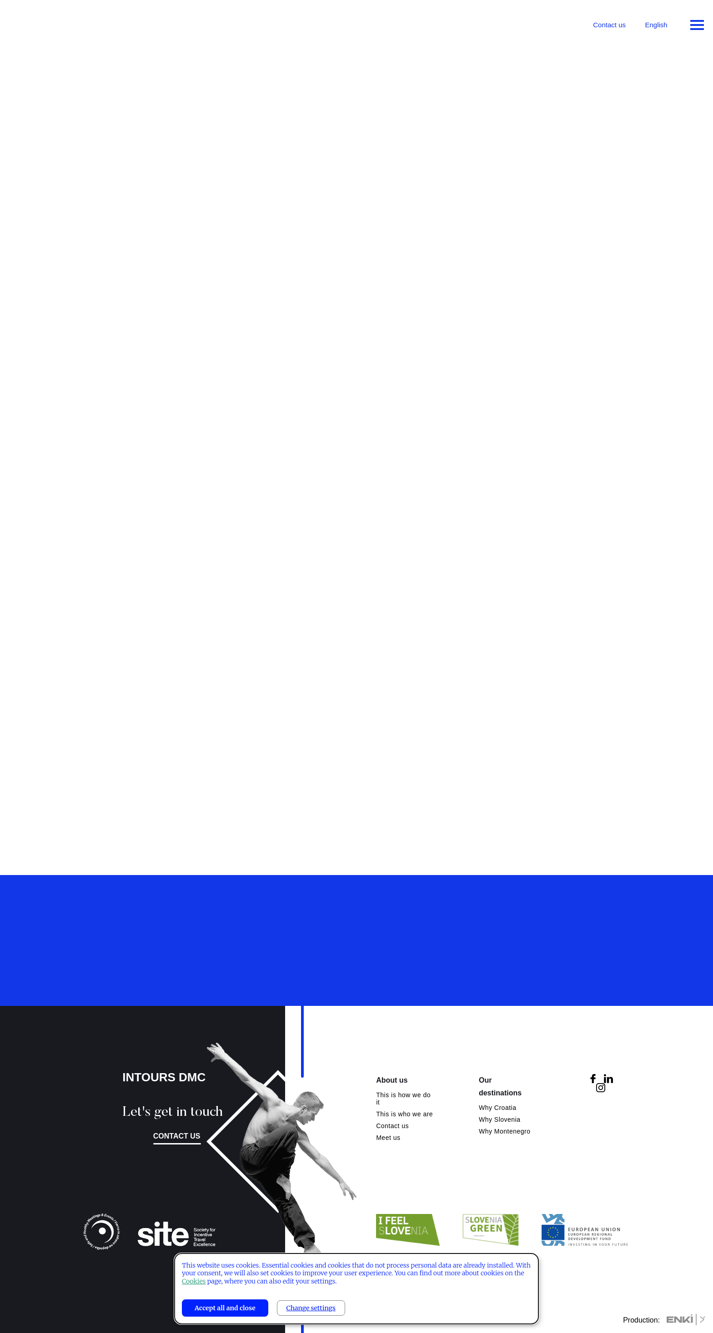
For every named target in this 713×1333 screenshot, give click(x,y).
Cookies (194, 1281)
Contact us (609, 25)
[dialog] (356, 1288)
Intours (45, 22)
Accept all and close (225, 1308)
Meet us (388, 1137)
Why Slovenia (500, 1119)
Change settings (311, 1308)
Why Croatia (498, 1107)
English (656, 25)
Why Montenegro (505, 1131)
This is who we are (404, 1114)
